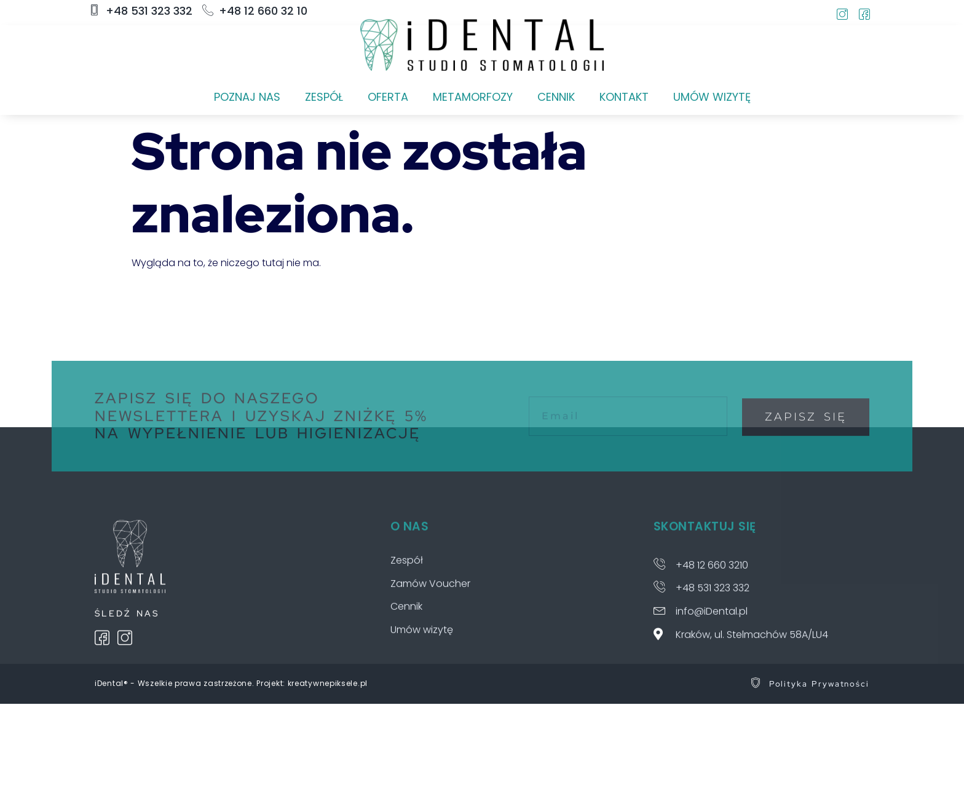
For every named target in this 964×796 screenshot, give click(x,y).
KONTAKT (624, 96)
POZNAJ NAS (247, 96)
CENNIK (556, 96)
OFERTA (388, 96)
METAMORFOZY (473, 96)
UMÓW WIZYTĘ (712, 96)
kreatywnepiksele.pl (328, 683)
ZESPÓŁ (324, 96)
